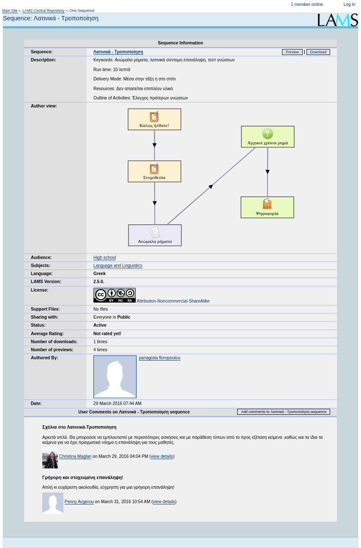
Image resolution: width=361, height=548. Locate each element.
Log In (350, 4)
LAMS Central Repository (43, 10)
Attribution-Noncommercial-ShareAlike (151, 301)
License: (39, 290)
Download (318, 52)
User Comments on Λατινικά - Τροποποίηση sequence (134, 412)
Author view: (44, 106)
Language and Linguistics (117, 265)
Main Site (10, 10)
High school (104, 257)
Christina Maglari (75, 456)
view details (162, 456)
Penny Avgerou (79, 501)
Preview (292, 52)
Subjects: (40, 265)
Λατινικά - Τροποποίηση (118, 52)
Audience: (41, 257)
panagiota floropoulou (159, 357)
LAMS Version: (46, 281)
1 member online (307, 4)
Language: (42, 273)
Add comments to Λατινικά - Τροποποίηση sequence (283, 412)
